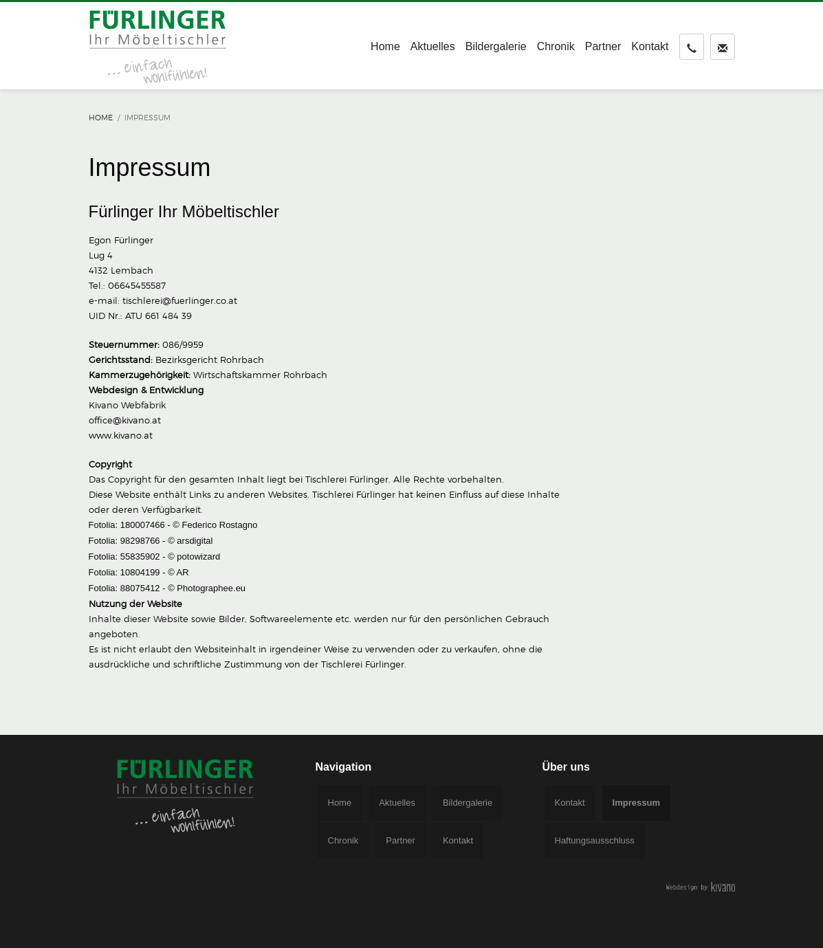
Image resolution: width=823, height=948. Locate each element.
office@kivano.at (125, 420)
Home (101, 117)
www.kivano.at (121, 435)
